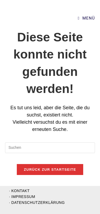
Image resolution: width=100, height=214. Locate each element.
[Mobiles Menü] (86, 18)
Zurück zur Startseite (50, 170)
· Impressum (22, 196)
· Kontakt (19, 191)
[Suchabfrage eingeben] (50, 147)
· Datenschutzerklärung (37, 202)
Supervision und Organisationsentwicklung (40, 18)
